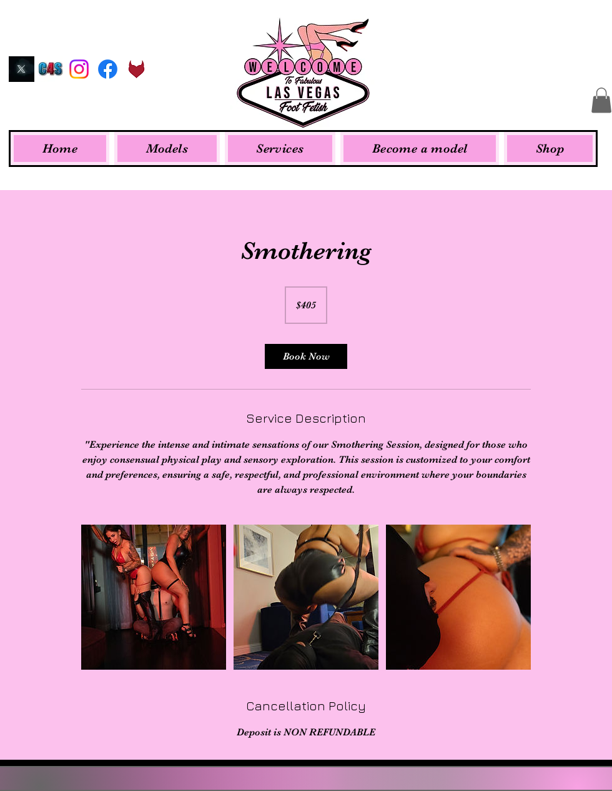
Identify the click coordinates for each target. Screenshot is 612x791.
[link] (306, 356)
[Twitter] (21, 69)
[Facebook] (108, 69)
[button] (601, 100)
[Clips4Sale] (50, 69)
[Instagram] (79, 69)
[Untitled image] (153, 597)
